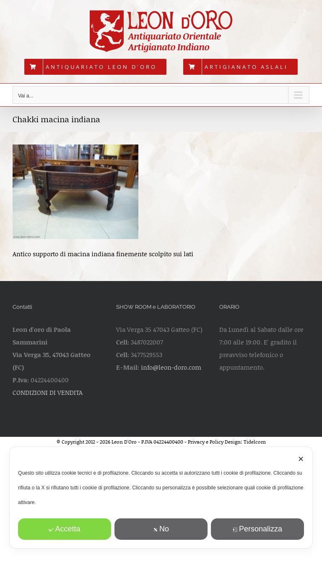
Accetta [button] (64, 529)
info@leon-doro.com (171, 367)
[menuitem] (95, 67)
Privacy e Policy (205, 441)
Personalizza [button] (257, 529)
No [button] (161, 529)
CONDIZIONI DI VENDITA (48, 392)
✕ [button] (301, 459)
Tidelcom (255, 441)
